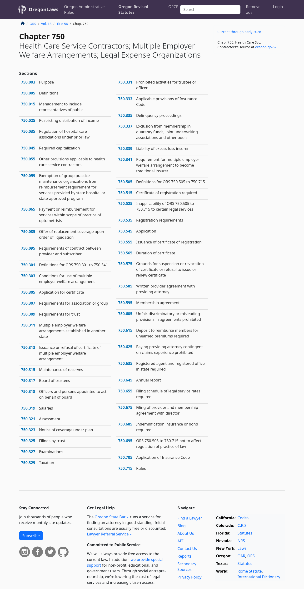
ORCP (173, 6)
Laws (242, 548)
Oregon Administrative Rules (84, 9)
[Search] (210, 9)
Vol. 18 (46, 23)
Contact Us (187, 548)
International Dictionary (259, 576)
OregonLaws (44, 9)
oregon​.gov (264, 47)
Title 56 (62, 23)
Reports (185, 556)
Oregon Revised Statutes (133, 9)
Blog (182, 525)
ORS (33, 23)
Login (278, 6)
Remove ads (253, 9)
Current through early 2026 (239, 32)
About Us (186, 533)
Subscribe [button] (31, 535)
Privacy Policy (190, 577)
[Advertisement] (249, 131)
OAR (241, 556)
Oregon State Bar (110, 517)
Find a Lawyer (190, 518)
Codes (243, 517)
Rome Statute (250, 571)
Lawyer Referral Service (108, 534)
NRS (241, 540)
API (181, 541)
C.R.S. (243, 525)
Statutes (245, 533)
